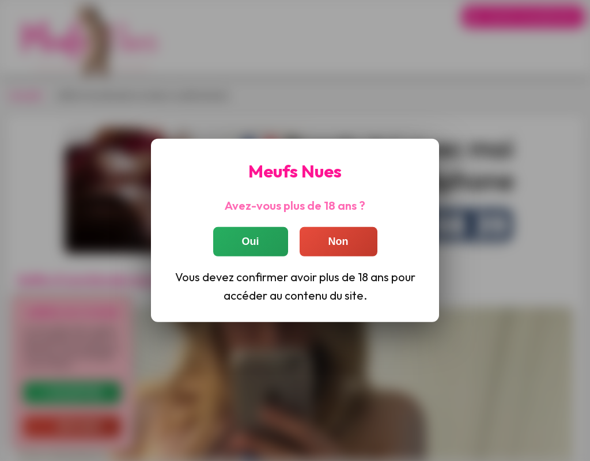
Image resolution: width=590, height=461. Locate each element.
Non (338, 241)
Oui (250, 241)
